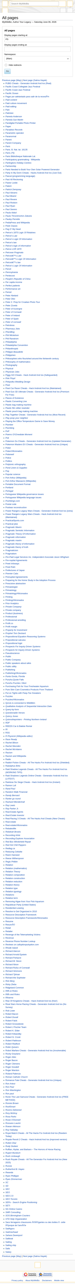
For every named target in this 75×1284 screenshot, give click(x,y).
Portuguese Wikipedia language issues (23, 497)
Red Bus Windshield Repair (18, 842)
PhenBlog (9, 332)
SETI (7, 1206)
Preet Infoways (12, 564)
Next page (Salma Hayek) (35, 80)
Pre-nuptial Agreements (16, 560)
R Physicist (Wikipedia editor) (19, 736)
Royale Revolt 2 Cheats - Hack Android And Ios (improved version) (36, 1139)
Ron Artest (10, 1084)
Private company (13, 610)
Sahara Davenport (13, 1235)
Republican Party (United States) (20, 905)
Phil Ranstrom (12, 339)
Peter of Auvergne (13, 309)
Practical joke (11, 524)
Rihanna (9, 998)
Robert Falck (11, 1021)
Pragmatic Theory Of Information (20, 534)
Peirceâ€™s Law (13, 256)
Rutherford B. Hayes (14, 1169)
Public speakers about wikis (18, 663)
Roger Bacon (11, 1060)
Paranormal (10, 136)
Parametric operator (14, 133)
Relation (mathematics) (16, 868)
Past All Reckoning (14, 179)
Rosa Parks (10, 1117)
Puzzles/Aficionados (14, 699)
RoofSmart (10, 1107)
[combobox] (37, 58)
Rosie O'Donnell (12, 1120)
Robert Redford (12, 1044)
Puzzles (9, 696)
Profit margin (11, 627)
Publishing (10, 670)
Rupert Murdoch (12, 1153)
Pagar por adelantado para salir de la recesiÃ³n (27, 96)
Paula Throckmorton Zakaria (18, 216)
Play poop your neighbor (16, 418)
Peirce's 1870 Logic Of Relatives (20, 232)
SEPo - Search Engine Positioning (21, 1202)
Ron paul (9, 1094)
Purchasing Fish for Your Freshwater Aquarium (27, 686)
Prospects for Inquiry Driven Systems (22, 650)
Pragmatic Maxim (13, 527)
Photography (11, 365)
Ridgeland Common (14, 988)
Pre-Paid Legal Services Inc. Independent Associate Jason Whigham (37, 557)
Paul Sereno (11, 209)
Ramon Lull (10, 785)
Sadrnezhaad (11, 1232)
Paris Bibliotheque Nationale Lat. (20, 156)
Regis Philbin (11, 862)
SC (6, 1182)
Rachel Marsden (13, 746)
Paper (8, 126)
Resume (9, 921)
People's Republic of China (17, 279)
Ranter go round (13, 799)
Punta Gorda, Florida (15, 676)
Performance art (12, 289)
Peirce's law (10, 242)
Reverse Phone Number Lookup (20, 941)
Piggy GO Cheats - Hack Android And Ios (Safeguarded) (31, 375)
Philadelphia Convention (16, 345)
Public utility (10, 666)
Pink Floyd (10, 378)
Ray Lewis (10, 805)
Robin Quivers (12, 1047)
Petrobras (9, 325)
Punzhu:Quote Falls (14, 680)
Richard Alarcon (12, 951)
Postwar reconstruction (16, 507)
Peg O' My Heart (13, 229)
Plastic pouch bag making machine (21, 411)
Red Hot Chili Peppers (15, 845)
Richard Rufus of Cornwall (17, 968)
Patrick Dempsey (13, 189)
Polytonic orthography (15, 464)
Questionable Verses (15, 713)
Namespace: (10, 54)
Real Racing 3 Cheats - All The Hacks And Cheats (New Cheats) (35, 818)
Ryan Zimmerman (13, 1179)
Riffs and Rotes (12, 994)
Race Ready (11, 739)
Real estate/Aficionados (16, 825)
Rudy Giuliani (11, 1146)
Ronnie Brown (12, 1103)
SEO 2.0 (9, 1196)
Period (8, 292)
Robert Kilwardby (13, 1034)
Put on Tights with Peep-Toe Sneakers (23, 693)
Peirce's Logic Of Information (18, 239)
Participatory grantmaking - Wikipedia (22, 160)
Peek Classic (11, 226)
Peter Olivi (10, 299)
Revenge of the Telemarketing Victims (22, 935)
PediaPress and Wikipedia (17, 223)
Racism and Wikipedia (15, 756)
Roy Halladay (11, 1130)
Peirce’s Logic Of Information (18, 266)
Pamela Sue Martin (14, 120)
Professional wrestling (15, 620)
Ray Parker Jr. (12, 809)
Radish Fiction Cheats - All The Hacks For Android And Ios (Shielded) (37, 762)
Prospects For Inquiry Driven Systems (22, 646)
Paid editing (10, 106)
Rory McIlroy (11, 1113)
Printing (8, 597)
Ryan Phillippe (12, 1176)
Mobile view (59, 1280)
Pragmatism (11, 554)
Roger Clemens (12, 1064)
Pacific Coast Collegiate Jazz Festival (22, 87)
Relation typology (13, 891)
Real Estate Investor (14, 815)
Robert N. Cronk (13, 1037)
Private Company (13, 607)
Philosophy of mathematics (17, 362)
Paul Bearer (10, 196)
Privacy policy (17, 1280)
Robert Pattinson (13, 1040)
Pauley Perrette (12, 219)
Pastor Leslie (11, 183)
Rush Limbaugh (12, 1156)
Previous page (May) (11, 80)
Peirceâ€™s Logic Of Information (20, 259)
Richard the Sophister (15, 978)
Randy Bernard (12, 795)
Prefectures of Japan (15, 570)
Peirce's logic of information (18, 246)
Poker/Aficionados (13, 451)
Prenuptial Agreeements (16, 577)
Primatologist (11, 587)
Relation (9, 865)
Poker (8, 448)
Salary (8, 1252)
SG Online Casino (13, 1209)
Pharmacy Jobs (12, 329)
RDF (7, 723)
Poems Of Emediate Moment (18, 434)
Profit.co (9, 623)
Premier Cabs (11, 573)
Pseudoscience (12, 653)
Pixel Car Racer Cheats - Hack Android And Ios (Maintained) (33, 388)
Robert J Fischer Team (15, 1027)
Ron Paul (9, 1087)
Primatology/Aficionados (16, 593)
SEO (7, 1192)
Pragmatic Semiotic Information (19, 530)
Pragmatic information (15, 537)
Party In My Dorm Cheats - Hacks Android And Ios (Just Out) (33, 173)
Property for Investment (16, 630)
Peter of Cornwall (13, 312)
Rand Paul (10, 789)
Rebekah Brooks (13, 832)
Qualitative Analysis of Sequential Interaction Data (28, 706)
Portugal (9, 491)
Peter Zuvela (11, 305)
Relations (9, 895)
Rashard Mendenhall (15, 802)
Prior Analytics (12, 603)
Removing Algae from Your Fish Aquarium (24, 901)
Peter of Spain (12, 319)
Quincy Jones (11, 716)
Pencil (8, 269)
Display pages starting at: (16, 35)
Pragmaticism (11, 550)
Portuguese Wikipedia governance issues (24, 494)
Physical (9, 368)
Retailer (9, 931)
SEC (7, 1189)
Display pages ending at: (15, 45)
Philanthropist (11, 349)
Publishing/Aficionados (15, 673)
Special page (5, 10)
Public (8, 656)
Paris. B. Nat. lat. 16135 (16, 150)
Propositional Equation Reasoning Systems (25, 636)
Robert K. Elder (12, 1031)
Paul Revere (11, 199)
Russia (8, 1166)
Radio (8, 759)
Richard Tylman (12, 974)
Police (8, 458)
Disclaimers (47, 1280)
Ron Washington (13, 1090)
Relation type (11, 888)
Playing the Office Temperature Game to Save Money (30, 421)
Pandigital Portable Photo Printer (20, 123)
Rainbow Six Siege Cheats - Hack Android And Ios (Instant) (32, 782)
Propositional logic (13, 643)
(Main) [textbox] (9, 58)
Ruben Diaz (10, 1143)
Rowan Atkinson (12, 1126)
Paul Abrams (11, 193)
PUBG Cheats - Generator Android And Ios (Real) (28, 83)
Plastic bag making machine (18, 405)
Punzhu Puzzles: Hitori (15, 683)
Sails (7, 1248)
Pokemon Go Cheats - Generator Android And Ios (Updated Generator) (38, 441)
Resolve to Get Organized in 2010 (21, 911)
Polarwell (9, 454)
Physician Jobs (12, 372)
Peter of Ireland (12, 315)
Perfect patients (12, 286)
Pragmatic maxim (13, 540)
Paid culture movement (16, 103)
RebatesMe (10, 828)
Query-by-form (12, 709)
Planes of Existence (14, 398)
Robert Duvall (11, 1017)
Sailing (8, 1242)
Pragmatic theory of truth (16, 547)
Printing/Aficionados (14, 600)
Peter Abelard (11, 295)
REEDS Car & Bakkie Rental (18, 726)
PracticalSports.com (14, 520)
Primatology (10, 590)
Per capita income (13, 282)
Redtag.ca (10, 848)
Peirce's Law (11, 236)
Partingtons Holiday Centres (18, 163)
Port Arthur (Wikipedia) (15, 478)
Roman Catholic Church (16, 1077)
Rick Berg (9, 981)
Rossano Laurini (13, 1123)
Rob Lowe (10, 1011)
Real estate (10, 822)
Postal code (10, 504)
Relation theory (12, 885)
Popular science (12, 474)
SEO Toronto (11, 1199)
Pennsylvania (11, 272)
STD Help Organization (16, 1219)
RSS (7, 733)
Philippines (10, 355)
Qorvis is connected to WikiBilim (20, 703)
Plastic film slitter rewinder (17, 408)
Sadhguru (9, 1229)
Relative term (11, 898)
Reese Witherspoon (14, 858)
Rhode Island (11, 948)
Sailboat (9, 1238)
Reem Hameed (12, 855)
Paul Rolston (11, 203)
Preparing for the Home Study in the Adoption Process (30, 580)
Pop (7, 471)
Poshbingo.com (12, 501)
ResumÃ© (10, 925)
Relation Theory (12, 872)
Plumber (9, 425)
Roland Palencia (13, 1074)
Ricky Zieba (10, 984)
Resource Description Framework (20, 915)
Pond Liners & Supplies (16, 468)
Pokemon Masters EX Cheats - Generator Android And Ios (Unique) (36, 444)
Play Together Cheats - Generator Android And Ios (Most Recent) (35, 415)
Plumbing (9, 428)
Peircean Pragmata (14, 252)
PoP (7, 431)
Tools (70, 10)
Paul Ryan (10, 206)
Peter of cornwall (13, 322)
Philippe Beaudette (14, 352)
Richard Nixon (12, 964)
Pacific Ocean (11, 93)
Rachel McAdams (13, 749)
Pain (7, 110)
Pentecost (10, 276)
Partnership (10, 166)
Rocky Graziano (12, 1054)
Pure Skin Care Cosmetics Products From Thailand (29, 690)
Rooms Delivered (13, 1110)
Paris (7, 146)
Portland (9, 487)
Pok (7, 438)
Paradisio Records (14, 130)
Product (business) (14, 613)
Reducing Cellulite (13, 852)
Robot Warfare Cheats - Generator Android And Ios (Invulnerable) (35, 1050)
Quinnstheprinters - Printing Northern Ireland (26, 719)
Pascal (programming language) (20, 176)
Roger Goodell (12, 1067)
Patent (8, 186)
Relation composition (15, 875)
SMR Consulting (13, 1212)
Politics (8, 461)
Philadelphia (11, 342)
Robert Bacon (11, 1014)
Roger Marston (12, 1070)
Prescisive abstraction (15, 583)
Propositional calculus (15, 640)
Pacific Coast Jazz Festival (17, 90)
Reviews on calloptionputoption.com (22, 944)
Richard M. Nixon (13, 961)
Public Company (13, 660)
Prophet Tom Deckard (15, 633)
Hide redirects (15, 65)
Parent (8, 140)
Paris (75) (9, 153)
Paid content (11, 100)
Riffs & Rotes (11, 991)
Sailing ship (10, 1245)
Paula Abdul (11, 213)
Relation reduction (13, 881)
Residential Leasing (14, 908)
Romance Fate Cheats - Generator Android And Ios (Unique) (33, 1080)
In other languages (63, 10)
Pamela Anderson (13, 116)
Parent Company (13, 143)
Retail (8, 928)
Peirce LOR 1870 (13, 249)
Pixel (7, 385)
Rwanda (9, 1172)
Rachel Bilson (11, 743)
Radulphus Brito (12, 766)
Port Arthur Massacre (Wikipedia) (20, 481)
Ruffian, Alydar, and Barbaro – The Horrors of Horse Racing (33, 1149)
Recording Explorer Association (20, 838)
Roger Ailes (10, 1057)
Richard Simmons (13, 971)
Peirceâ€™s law (13, 262)
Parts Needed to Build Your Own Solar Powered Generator (32, 169)
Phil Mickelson (12, 335)
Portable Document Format (17, 484)
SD (6, 1186)
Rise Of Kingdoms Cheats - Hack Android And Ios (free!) (31, 1001)
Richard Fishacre (13, 958)
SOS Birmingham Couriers (17, 1215)
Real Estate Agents (14, 812)
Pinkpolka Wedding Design (17, 382)
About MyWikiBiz (32, 1280)
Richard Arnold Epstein (16, 954)
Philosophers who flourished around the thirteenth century (32, 358)
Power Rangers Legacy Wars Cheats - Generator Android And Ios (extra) (39, 511)
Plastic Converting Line (16, 401)
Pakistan (9, 113)
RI (6, 729)
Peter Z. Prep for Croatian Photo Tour (22, 302)
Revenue (9, 938)
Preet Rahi (10, 567)
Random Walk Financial (16, 792)
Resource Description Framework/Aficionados (26, 918)
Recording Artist (12, 835)
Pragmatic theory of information (19, 544)
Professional (11, 617)
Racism (8, 753)
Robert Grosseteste (14, 1024)
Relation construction (15, 878)
